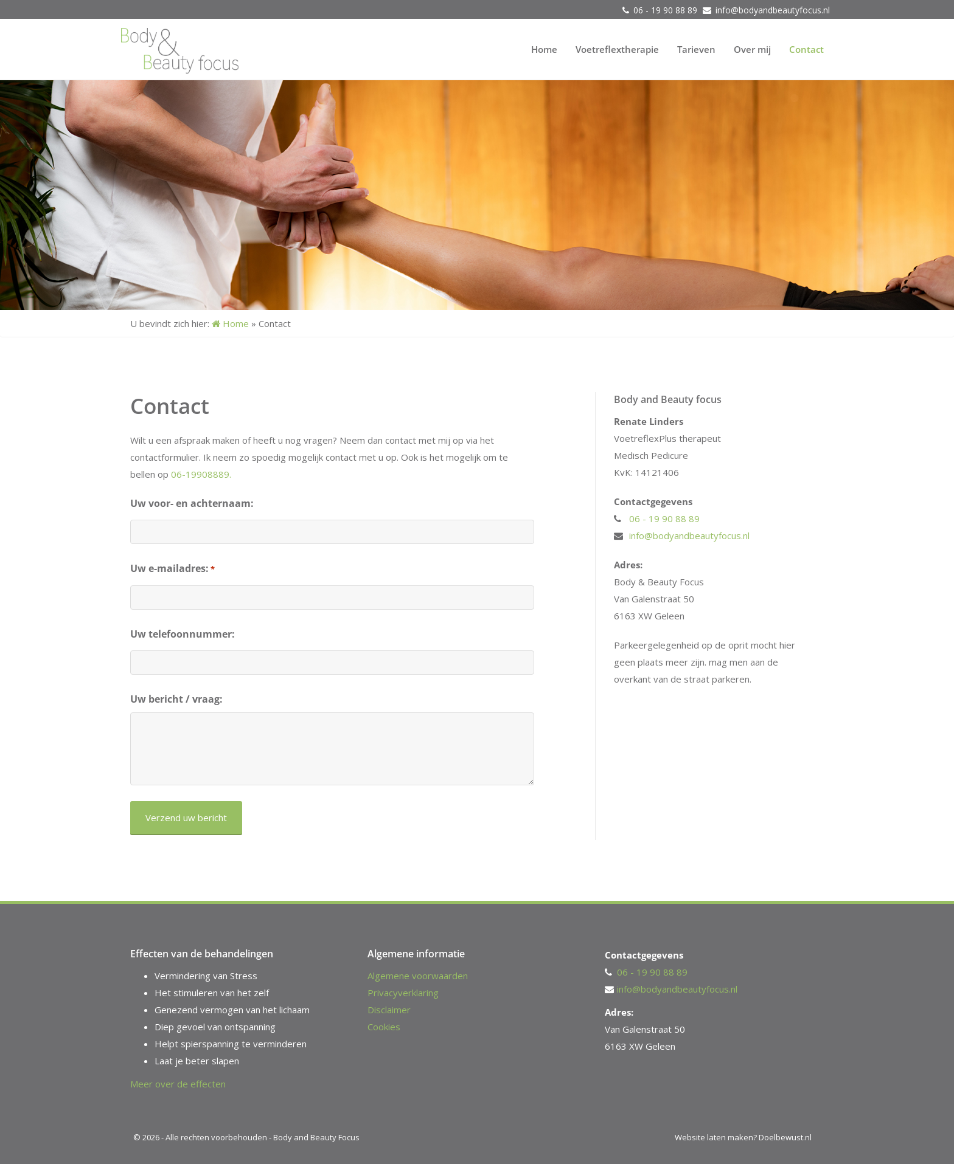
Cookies (383, 1027)
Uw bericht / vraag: (176, 699)
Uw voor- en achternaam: (192, 503)
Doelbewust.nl (785, 1137)
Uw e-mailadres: (172, 568)
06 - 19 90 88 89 (666, 10)
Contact (806, 49)
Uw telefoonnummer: (182, 634)
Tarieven (696, 49)
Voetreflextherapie (617, 49)
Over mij (752, 49)
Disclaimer (389, 1010)
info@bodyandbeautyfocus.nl (773, 10)
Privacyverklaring (403, 993)
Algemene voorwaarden (417, 975)
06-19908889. (201, 474)
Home (544, 49)
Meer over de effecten (178, 1084)
